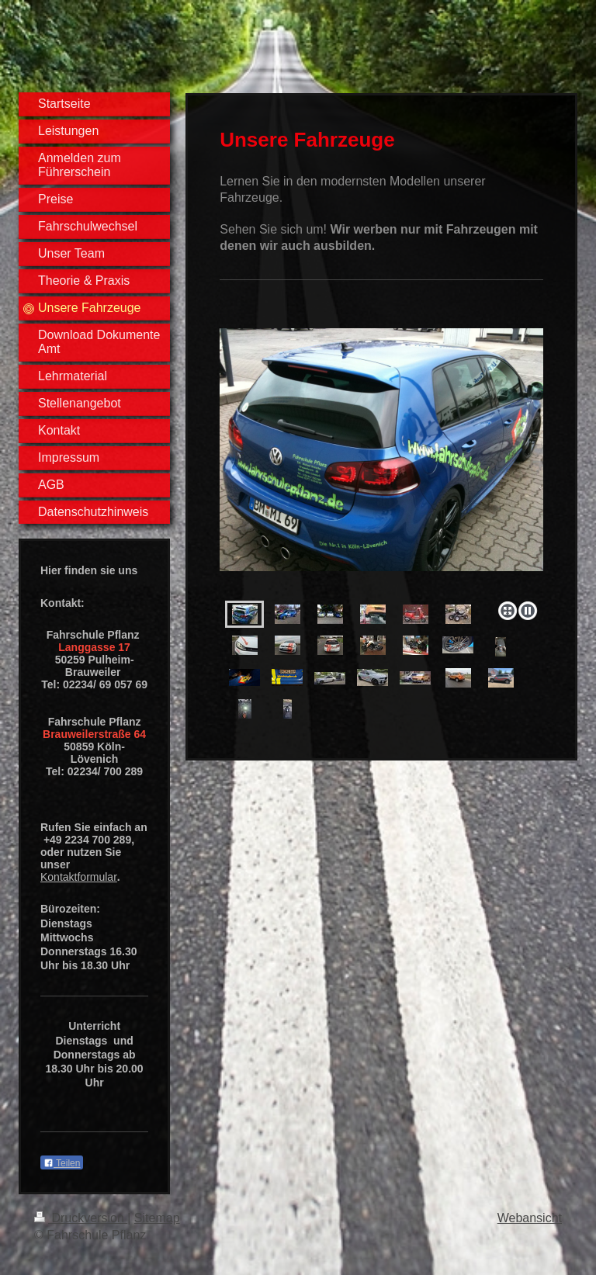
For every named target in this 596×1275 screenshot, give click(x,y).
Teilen (61, 1163)
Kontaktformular (78, 877)
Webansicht (529, 1218)
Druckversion (80, 1218)
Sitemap (157, 1218)
